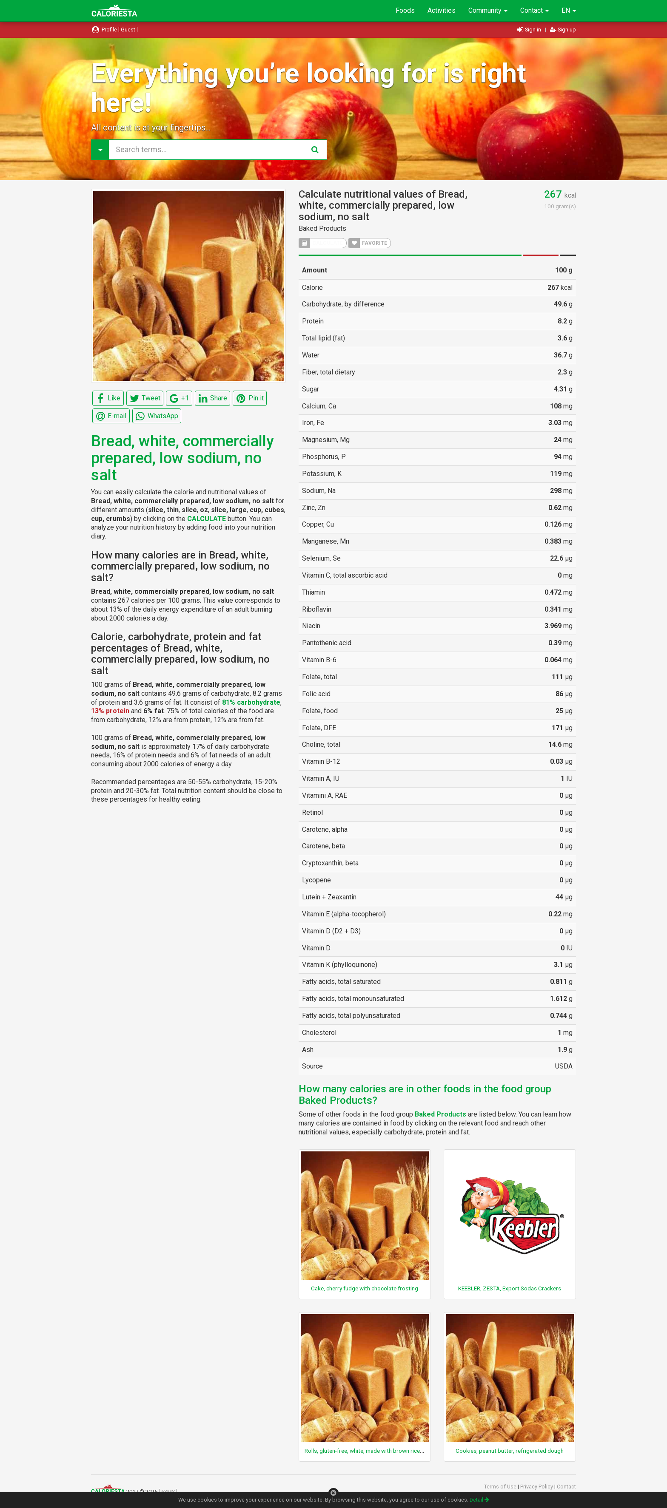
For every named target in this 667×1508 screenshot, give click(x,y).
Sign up (563, 29)
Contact (534, 10)
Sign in (529, 29)
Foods (405, 10)
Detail (479, 1500)
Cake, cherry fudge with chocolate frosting (364, 1288)
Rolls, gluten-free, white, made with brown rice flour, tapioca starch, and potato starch (412, 1450)
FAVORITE (368, 243)
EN (569, 10)
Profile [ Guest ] (114, 29)
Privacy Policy (537, 1486)
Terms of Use (501, 1486)
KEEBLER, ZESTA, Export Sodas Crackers (509, 1288)
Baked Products (322, 228)
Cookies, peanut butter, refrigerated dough (510, 1450)
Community (487, 10)
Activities (442, 10)
